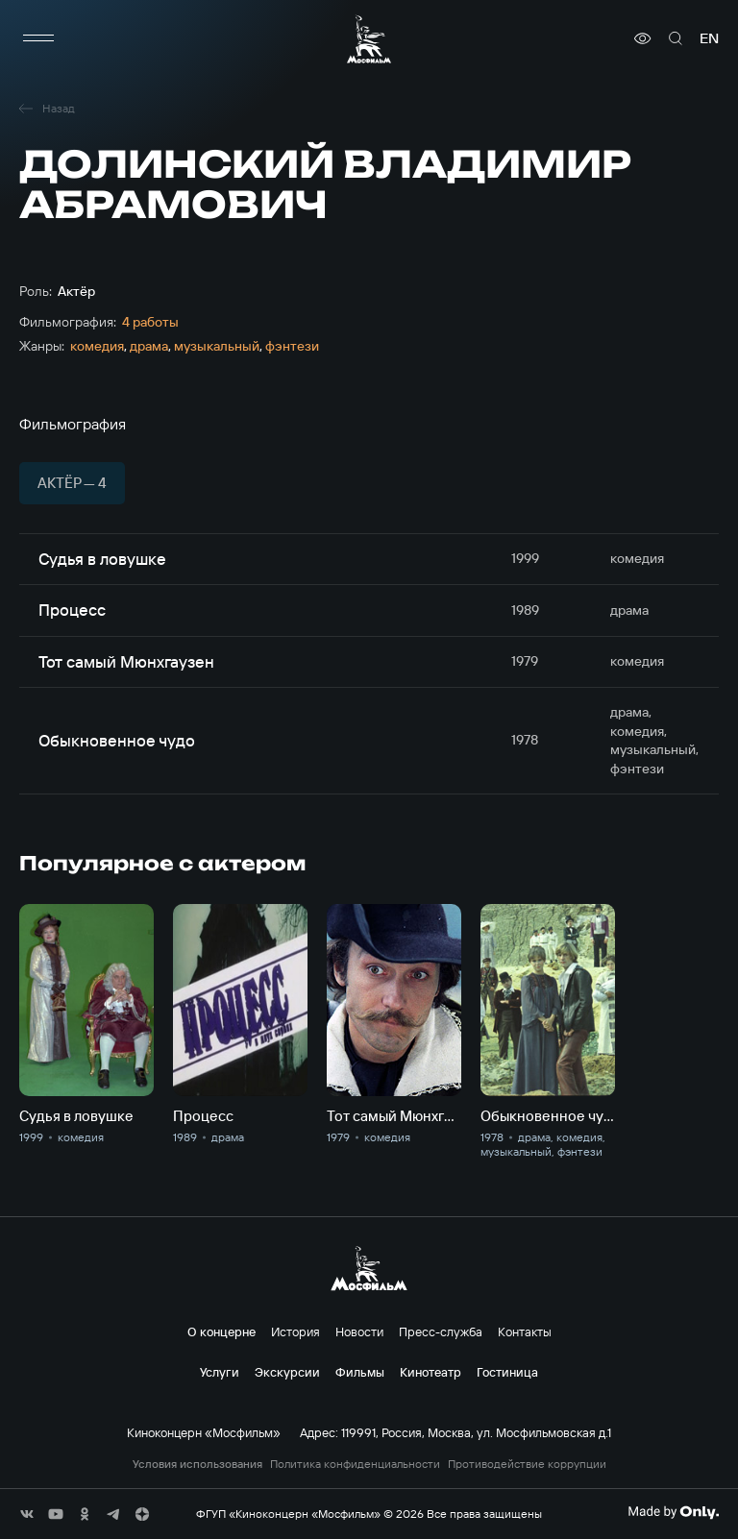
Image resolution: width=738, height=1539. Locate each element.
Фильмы (359, 1372)
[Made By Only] (673, 1512)
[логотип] (369, 39)
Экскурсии (287, 1372)
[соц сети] (27, 1514)
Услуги (219, 1372)
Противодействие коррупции (527, 1464)
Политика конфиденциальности (355, 1464)
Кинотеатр (430, 1372)
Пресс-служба (440, 1331)
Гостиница (507, 1372)
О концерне (221, 1331)
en (709, 38)
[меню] (38, 38)
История (295, 1331)
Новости (359, 1331)
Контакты (525, 1331)
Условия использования (197, 1464)
